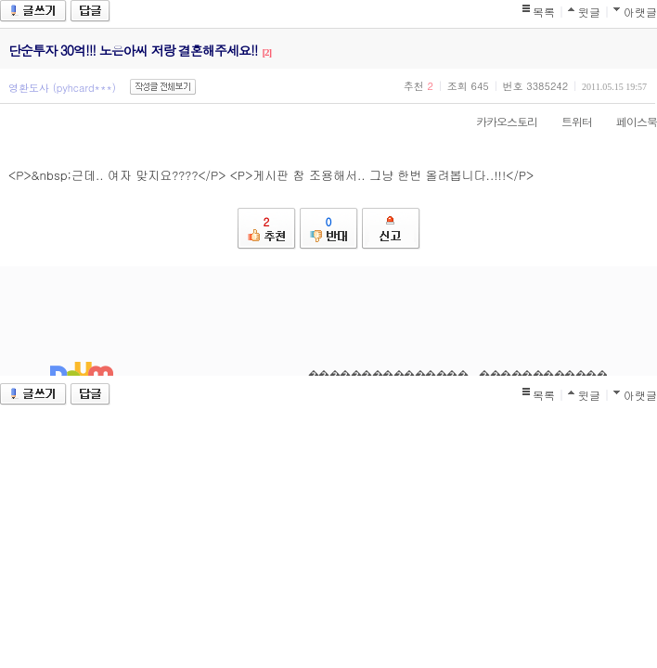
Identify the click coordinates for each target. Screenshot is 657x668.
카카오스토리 (497, 121)
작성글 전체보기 (163, 87)
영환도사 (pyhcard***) (62, 88)
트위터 (567, 121)
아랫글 (640, 11)
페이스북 (627, 121)
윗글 (589, 11)
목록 (544, 11)
